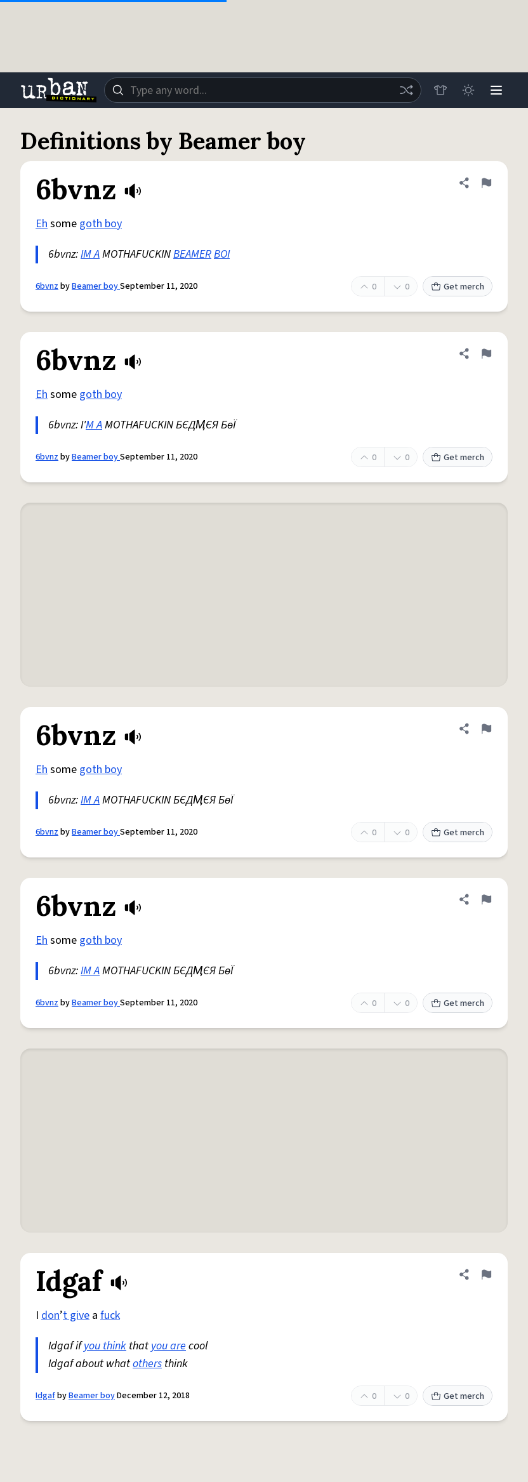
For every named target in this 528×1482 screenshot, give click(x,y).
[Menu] (496, 90)
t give (76, 1315)
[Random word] (406, 90)
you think (105, 1346)
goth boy (100, 224)
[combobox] (262, 90)
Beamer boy (96, 286)
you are (168, 1346)
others (147, 1364)
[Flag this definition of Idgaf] (486, 1274)
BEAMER (192, 254)
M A (94, 425)
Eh (42, 224)
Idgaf (45, 1395)
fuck (110, 1315)
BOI (222, 254)
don (50, 1315)
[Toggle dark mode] (468, 90)
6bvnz (47, 286)
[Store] (440, 90)
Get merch (457, 287)
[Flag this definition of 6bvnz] (486, 183)
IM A (90, 254)
